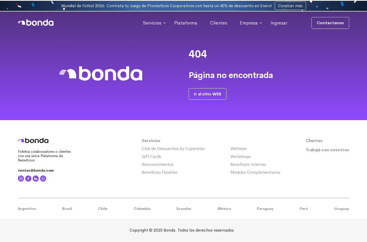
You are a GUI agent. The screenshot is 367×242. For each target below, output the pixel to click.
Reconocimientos (158, 164)
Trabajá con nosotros (327, 149)
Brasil (67, 208)
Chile (103, 208)
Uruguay (341, 208)
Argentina (27, 208)
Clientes (218, 23)
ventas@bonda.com (36, 170)
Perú (304, 208)
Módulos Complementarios (255, 172)
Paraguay (265, 208)
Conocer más (290, 5)
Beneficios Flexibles (160, 172)
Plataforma (185, 23)
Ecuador (184, 208)
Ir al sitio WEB (207, 94)
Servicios (151, 140)
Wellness (238, 148)
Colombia (142, 208)
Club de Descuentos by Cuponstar (173, 148)
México (224, 208)
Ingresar (278, 23)
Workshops (240, 156)
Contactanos (330, 23)
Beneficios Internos (248, 164)
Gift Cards (151, 156)
